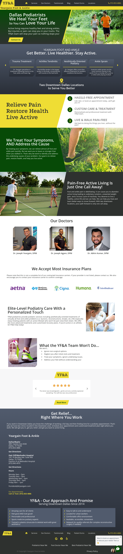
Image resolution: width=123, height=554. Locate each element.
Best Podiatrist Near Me (81, 545)
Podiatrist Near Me (39, 545)
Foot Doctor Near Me (59, 545)
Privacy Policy (92, 551)
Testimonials (58, 3)
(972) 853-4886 (14, 448)
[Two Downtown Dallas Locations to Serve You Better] (61, 80)
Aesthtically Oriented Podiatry (74, 62)
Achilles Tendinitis (48, 61)
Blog (68, 3)
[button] (5, 65)
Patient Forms (79, 3)
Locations (91, 3)
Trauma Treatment (21, 61)
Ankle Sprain (101, 61)
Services (34, 3)
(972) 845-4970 (14, 463)
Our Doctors (45, 3)
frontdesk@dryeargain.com (20, 486)
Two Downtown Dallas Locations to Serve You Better (61, 86)
